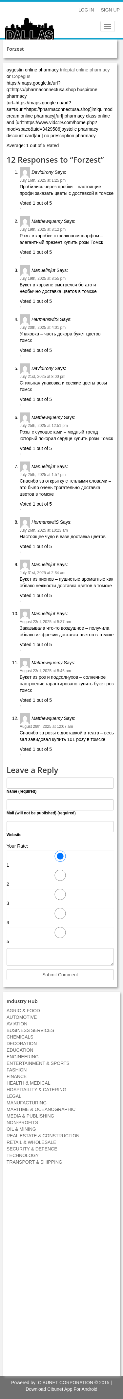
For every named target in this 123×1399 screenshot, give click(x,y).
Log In (86, 10)
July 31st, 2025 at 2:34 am (42, 572)
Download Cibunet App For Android (61, 1389)
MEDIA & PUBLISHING (30, 1116)
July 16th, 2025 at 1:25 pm (43, 180)
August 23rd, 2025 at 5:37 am (45, 622)
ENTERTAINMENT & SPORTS (38, 1063)
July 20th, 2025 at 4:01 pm (43, 327)
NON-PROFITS (22, 1122)
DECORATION (22, 1043)
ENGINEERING (23, 1056)
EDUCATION (20, 1050)
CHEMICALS (20, 1037)
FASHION (17, 1069)
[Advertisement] (61, 1274)
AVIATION (17, 1023)
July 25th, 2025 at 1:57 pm (43, 474)
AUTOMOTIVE (22, 1017)
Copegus (21, 76)
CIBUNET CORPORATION (65, 1382)
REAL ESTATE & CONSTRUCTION (43, 1135)
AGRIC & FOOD (23, 1010)
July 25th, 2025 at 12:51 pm (44, 425)
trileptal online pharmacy (85, 69)
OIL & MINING (21, 1129)
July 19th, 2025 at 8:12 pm (43, 229)
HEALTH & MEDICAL (29, 1083)
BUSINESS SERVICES (30, 1030)
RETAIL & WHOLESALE (31, 1142)
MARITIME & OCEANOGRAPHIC (41, 1109)
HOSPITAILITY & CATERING (36, 1089)
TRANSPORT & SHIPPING (34, 1162)
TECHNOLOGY (23, 1155)
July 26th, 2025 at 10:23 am (44, 530)
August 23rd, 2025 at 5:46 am (45, 671)
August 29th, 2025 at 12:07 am (46, 726)
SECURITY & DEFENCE (32, 1148)
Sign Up (110, 10)
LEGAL (14, 1096)
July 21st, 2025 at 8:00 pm (42, 376)
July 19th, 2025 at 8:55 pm (43, 278)
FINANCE (17, 1076)
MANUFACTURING (27, 1102)
